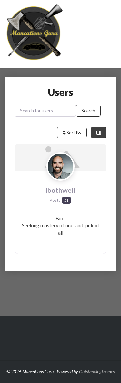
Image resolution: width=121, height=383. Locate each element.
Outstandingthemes (97, 371)
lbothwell (60, 190)
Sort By (72, 132)
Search (88, 110)
